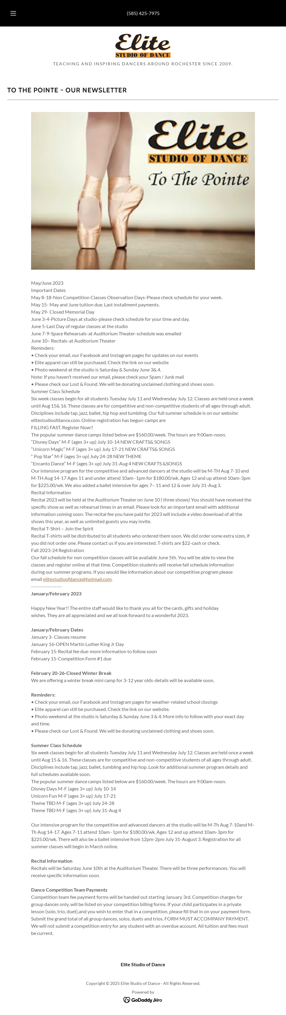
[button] (19, 13)
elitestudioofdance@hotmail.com (77, 579)
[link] (143, 46)
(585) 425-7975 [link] (143, 13)
